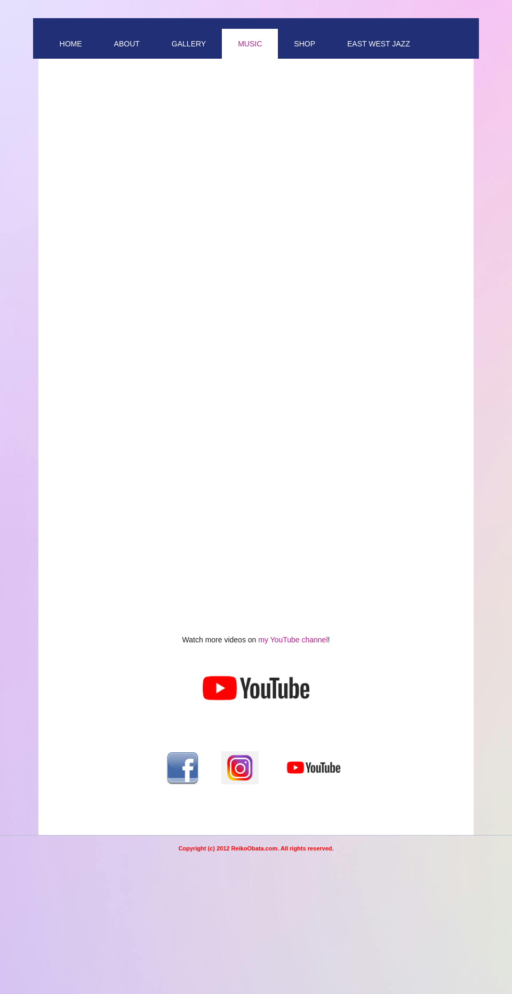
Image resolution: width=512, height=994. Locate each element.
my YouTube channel (292, 639)
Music (250, 43)
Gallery (189, 43)
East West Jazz (378, 43)
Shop (304, 43)
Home (71, 43)
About (127, 43)
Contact (77, 73)
